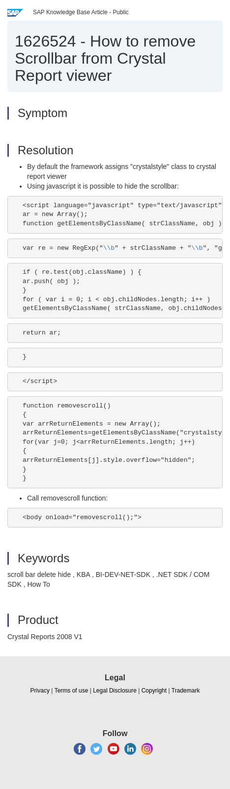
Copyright (154, 690)
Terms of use (71, 690)
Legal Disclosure (115, 690)
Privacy (40, 690)
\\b (109, 248)
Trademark (186, 690)
